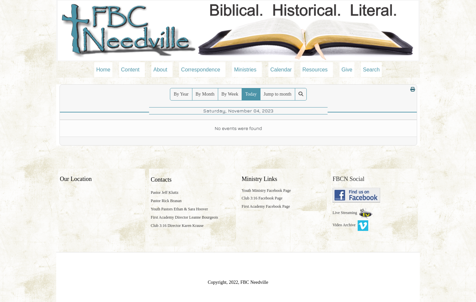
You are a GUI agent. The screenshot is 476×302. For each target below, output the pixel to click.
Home (103, 69)
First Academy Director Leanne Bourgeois (184, 217)
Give (346, 69)
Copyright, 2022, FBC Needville (238, 282)
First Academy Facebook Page (266, 206)
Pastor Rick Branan (166, 200)
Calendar (281, 69)
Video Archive (350, 225)
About (160, 69)
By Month (205, 94)
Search (371, 69)
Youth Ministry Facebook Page (266, 190)
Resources (315, 69)
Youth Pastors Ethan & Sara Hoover (179, 209)
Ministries (245, 69)
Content (130, 69)
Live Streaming (345, 212)
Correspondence (200, 69)
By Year (181, 94)
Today (251, 94)
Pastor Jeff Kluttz (164, 192)
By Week (229, 94)
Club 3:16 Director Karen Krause (177, 225)
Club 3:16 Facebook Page (262, 198)
